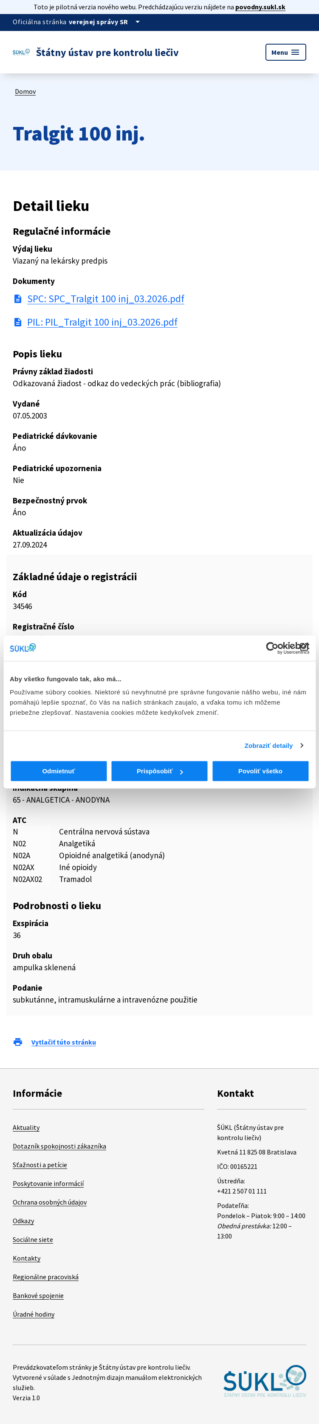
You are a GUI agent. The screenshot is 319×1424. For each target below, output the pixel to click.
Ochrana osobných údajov (50, 1202)
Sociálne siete (33, 1239)
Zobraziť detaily (269, 745)
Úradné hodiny (33, 1314)
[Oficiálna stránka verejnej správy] (106, 22)
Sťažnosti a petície (40, 1164)
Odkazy (23, 1220)
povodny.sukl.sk (260, 7)
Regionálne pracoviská (46, 1276)
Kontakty (26, 1258)
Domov (25, 91)
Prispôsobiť (160, 771)
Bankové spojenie (38, 1295)
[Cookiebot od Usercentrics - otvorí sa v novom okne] (272, 648)
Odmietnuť (58, 771)
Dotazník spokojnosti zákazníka (59, 1146)
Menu (285, 52)
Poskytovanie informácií (48, 1183)
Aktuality (26, 1127)
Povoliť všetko (260, 771)
